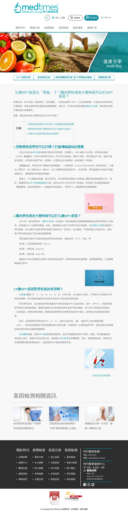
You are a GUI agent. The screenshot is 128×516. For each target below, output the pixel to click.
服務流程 (23, 474)
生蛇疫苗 (55, 474)
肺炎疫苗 (55, 479)
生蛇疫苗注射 (43, 77)
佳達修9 (23, 294)
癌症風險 (71, 474)
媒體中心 (23, 462)
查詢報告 (93, 18)
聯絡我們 (23, 479)
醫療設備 (23, 468)
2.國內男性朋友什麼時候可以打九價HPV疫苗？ (49, 129)
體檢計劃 (35, 27)
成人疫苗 (55, 457)
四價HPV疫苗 (97, 225)
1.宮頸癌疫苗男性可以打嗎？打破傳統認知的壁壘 (50, 124)
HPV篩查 (64, 338)
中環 (88, 467)
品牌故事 (23, 457)
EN (109, 18)
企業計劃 (39, 479)
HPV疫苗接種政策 (38, 183)
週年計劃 (39, 457)
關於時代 (20, 27)
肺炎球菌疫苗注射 (64, 77)
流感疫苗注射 (104, 77)
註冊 (63, 18)
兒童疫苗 (55, 462)
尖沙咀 (95, 467)
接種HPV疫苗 (91, 106)
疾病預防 (106, 375)
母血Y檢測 (72, 462)
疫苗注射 (97, 375)
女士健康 (39, 462)
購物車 (77, 18)
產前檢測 (71, 457)
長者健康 (39, 474)
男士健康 (39, 468)
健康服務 (49, 27)
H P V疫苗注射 (23, 77)
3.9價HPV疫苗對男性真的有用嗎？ (43, 134)
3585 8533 (92, 455)
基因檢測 (63, 27)
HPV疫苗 (36, 152)
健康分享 (92, 27)
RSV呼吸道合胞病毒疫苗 (84, 77)
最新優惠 (78, 27)
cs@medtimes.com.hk (96, 458)
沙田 (103, 467)
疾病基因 (71, 479)
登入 (57, 18)
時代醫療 (23, 334)
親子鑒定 (71, 468)
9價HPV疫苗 (48, 221)
